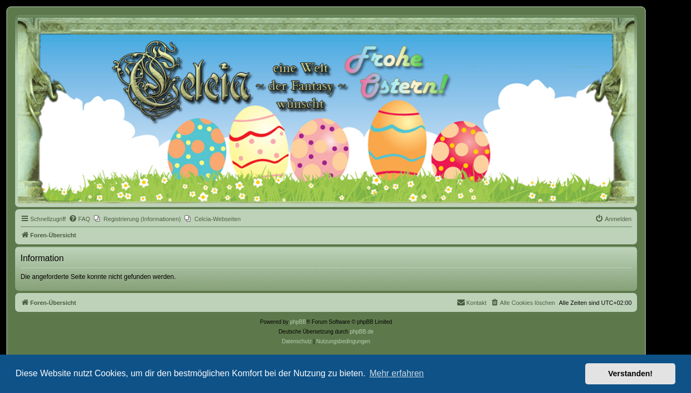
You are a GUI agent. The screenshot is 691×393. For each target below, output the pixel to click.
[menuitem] (79, 218)
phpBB (298, 322)
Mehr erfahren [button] (396, 373)
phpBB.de (362, 332)
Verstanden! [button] (630, 373)
